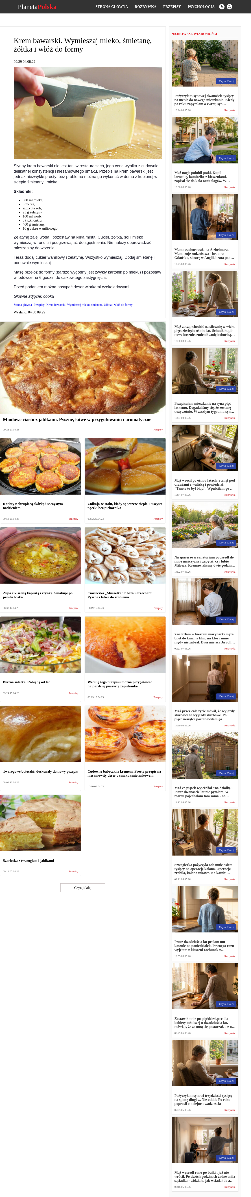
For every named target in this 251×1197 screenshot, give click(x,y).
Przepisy (172, 7)
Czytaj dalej (83, 888)
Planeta (37, 6)
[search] (229, 6)
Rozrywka (145, 7)
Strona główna (112, 7)
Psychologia (201, 7)
